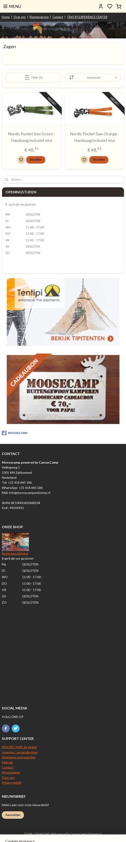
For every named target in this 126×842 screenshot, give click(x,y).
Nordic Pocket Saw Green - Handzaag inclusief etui (31, 137)
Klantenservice (39, 17)
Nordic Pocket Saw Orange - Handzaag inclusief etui (94, 137)
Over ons (20, 17)
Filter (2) (33, 77)
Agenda (7, 762)
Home (6, 17)
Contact (58, 17)
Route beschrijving (15, 553)
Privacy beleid (11, 782)
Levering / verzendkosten (20, 752)
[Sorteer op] (92, 77)
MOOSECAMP (14, 433)
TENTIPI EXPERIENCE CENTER (87, 17)
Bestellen (36, 159)
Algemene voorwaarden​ (18, 757)
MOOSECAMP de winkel (19, 747)
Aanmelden (12, 815)
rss (100, 833)
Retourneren (11, 772)
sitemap (91, 833)
